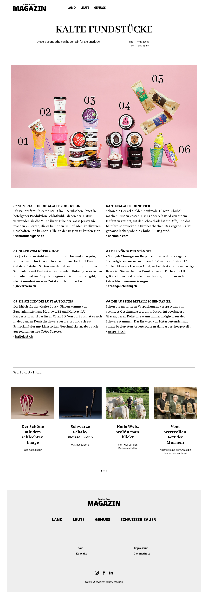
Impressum (141, 548)
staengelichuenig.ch (122, 286)
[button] (101, 471)
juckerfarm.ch (25, 286)
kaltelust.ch (24, 336)
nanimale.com (118, 236)
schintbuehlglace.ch (29, 236)
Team (79, 548)
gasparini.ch (116, 331)
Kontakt (81, 553)
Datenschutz (142, 553)
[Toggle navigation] (192, 7)
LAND (71, 8)
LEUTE (85, 8)
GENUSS (100, 8)
